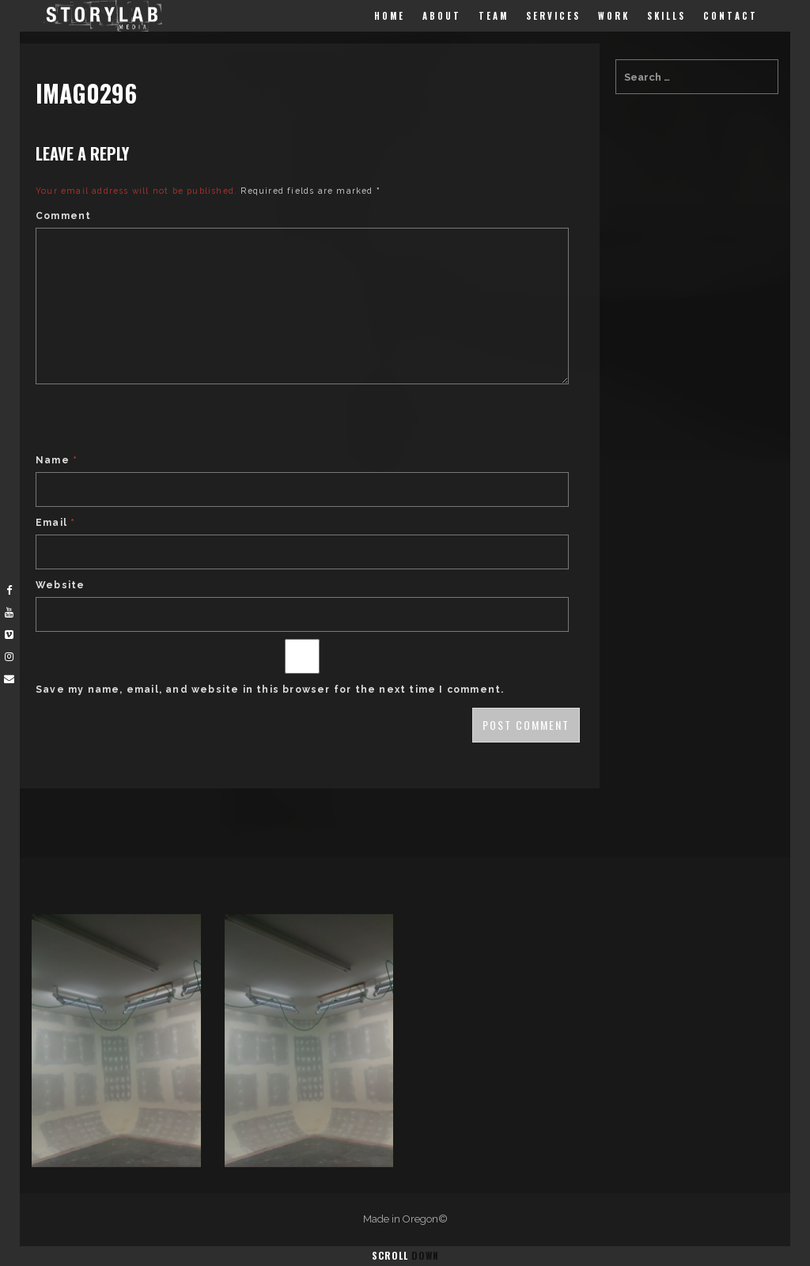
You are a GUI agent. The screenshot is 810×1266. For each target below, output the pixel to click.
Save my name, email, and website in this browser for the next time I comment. (270, 689)
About (441, 15)
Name (57, 460)
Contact (730, 15)
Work (614, 15)
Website (60, 585)
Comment (63, 215)
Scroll (405, 1255)
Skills (666, 15)
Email (55, 522)
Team (494, 15)
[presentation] (156, 421)
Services (553, 15)
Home (389, 15)
